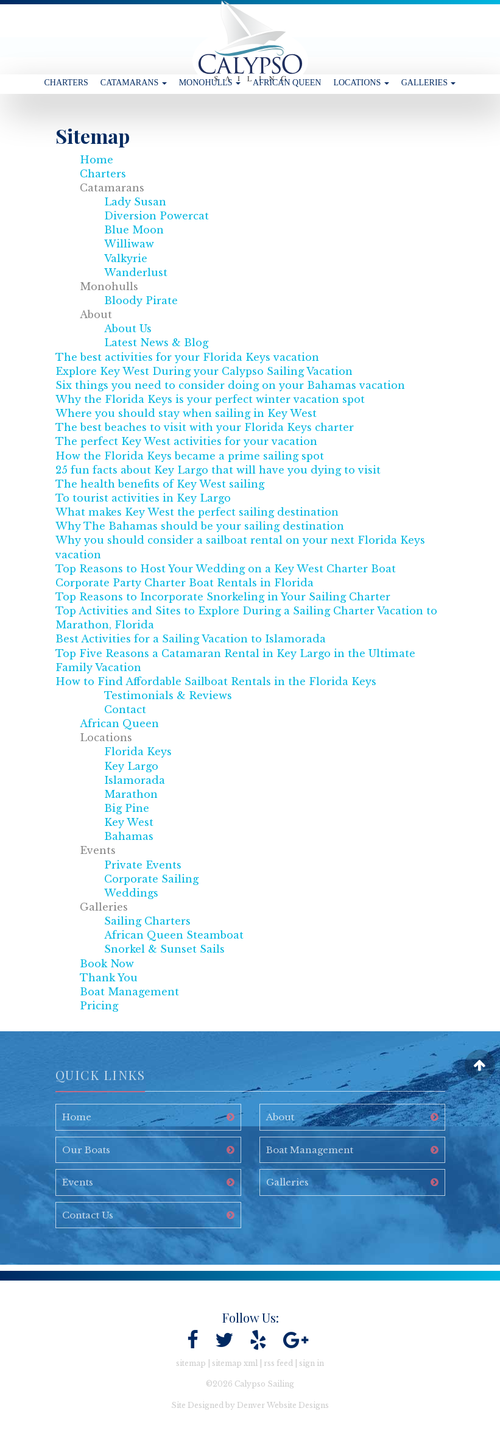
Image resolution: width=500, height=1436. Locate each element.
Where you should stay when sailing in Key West (186, 413)
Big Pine (126, 808)
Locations (361, 82)
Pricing (99, 1006)
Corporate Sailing (151, 879)
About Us (128, 328)
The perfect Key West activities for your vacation (186, 441)
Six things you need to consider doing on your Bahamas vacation (230, 385)
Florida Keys (138, 751)
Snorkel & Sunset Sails (164, 949)
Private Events (142, 865)
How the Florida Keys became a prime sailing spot (189, 456)
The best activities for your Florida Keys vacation (187, 357)
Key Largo (131, 766)
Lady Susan (135, 202)
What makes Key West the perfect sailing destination (197, 512)
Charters (66, 82)
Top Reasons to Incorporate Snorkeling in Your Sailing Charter (222, 597)
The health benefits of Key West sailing (159, 484)
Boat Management (129, 992)
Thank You (109, 978)
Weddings (131, 893)
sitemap (191, 1363)
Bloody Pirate (141, 300)
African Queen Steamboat (174, 935)
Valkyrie (125, 258)
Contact (125, 709)
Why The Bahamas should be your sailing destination (199, 526)
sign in (311, 1363)
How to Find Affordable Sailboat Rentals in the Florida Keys (215, 681)
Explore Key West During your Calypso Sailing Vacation (204, 371)
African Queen (287, 82)
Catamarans (133, 82)
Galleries (428, 82)
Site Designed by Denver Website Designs (250, 1405)
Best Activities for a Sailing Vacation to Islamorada (190, 639)
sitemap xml (235, 1363)
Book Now (107, 964)
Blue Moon (134, 230)
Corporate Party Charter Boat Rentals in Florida (184, 583)
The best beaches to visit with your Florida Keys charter (204, 427)
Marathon (131, 794)
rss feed (278, 1363)
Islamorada (134, 780)
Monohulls (210, 82)
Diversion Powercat (156, 216)
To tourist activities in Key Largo (143, 498)
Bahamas (128, 836)
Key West (128, 822)
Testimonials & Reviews (168, 695)
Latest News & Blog (156, 342)
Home (96, 160)
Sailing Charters (147, 921)
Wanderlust (135, 272)
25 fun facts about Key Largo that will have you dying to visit (218, 470)
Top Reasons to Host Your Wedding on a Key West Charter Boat (225, 569)
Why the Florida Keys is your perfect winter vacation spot (210, 399)
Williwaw (129, 244)
